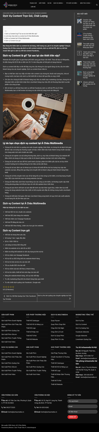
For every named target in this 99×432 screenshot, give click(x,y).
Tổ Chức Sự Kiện (72, 3)
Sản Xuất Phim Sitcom (9, 334)
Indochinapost (31, 427)
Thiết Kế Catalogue (32, 321)
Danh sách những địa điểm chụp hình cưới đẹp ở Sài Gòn (89, 55)
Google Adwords (81, 336)
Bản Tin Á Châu (85, 3)
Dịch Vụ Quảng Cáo (82, 328)
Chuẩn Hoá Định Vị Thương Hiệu (60, 358)
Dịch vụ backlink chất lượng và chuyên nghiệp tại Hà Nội (89, 75)
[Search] (97, 5)
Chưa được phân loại (9, 13)
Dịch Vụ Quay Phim (57, 336)
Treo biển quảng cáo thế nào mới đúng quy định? (88, 45)
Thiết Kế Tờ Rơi (31, 336)
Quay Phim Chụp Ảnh (58, 324)
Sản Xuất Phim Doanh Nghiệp (11, 321)
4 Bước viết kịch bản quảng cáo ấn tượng (89, 84)
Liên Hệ (33, 6)
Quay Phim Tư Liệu (57, 339)
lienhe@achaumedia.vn (89, 358)
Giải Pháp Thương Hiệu (59, 353)
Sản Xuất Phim (31, 353)
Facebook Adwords (41, 13)
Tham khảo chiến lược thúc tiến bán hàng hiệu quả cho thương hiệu (89, 65)
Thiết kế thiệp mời (32, 332)
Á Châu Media (21, 425)
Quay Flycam (55, 321)
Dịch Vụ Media (58, 3)
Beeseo (11, 427)
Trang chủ (33, 3)
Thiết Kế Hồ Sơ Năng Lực (34, 324)
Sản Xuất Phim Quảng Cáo (10, 331)
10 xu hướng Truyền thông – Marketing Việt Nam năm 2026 (88, 36)
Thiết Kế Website (32, 339)
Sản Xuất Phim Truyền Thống (11, 338)
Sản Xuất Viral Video (8, 342)
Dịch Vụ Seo (30, 13)
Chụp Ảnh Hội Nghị (57, 328)
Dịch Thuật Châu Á (20, 427)
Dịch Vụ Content (22, 13)
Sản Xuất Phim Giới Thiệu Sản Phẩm (11, 325)
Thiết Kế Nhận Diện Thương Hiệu (60, 375)
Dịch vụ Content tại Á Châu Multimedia (17, 38)
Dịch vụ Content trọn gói (12, 41)
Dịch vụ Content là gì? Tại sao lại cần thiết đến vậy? (21, 34)
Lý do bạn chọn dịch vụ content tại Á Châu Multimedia (22, 36)
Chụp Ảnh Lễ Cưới (57, 332)
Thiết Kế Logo (31, 328)
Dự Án (49, 3)
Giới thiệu (42, 3)
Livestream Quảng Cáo (83, 339)
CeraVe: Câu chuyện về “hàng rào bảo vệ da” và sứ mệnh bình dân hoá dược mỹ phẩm (89, 24)
